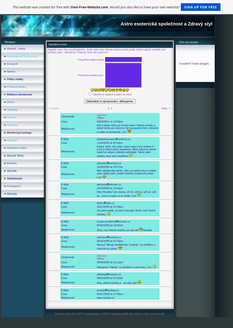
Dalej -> (166, 108)
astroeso (101, 115)
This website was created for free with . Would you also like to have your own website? (116, 7)
